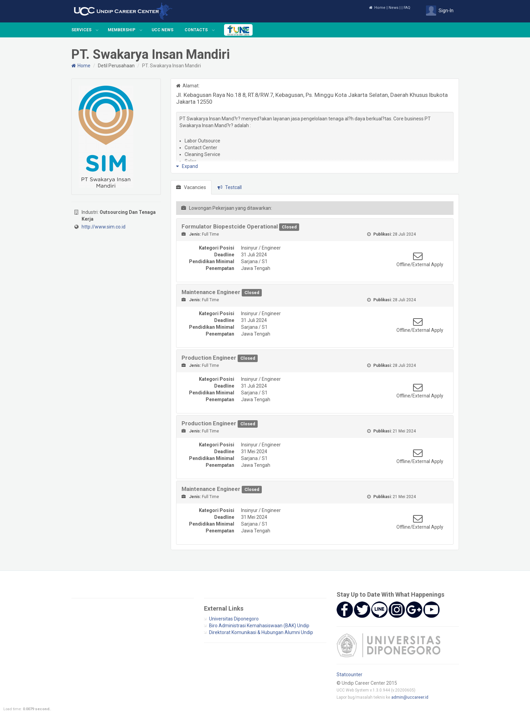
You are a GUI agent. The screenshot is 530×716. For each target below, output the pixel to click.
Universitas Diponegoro (234, 618)
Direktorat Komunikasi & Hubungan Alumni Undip (261, 632)
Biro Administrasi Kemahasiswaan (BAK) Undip (259, 625)
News (393, 7)
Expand (187, 166)
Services (81, 30)
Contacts (196, 30)
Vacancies (191, 187)
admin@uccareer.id (409, 697)
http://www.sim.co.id (103, 226)
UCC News (162, 30)
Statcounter (349, 674)
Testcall (230, 187)
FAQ (407, 7)
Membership (121, 30)
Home (377, 7)
